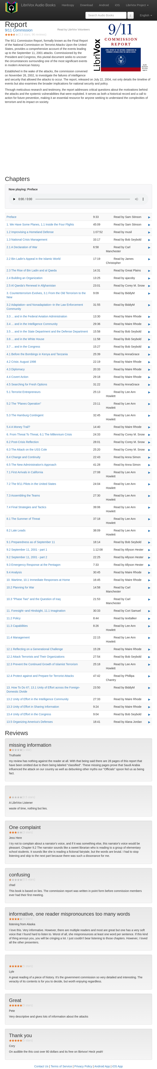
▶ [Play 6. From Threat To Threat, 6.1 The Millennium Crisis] (149, 434)
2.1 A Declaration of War (22, 247)
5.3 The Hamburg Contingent (25, 415)
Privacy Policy (83, 1066)
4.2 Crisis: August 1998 (21, 361)
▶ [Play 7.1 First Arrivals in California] (149, 472)
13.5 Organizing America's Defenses (30, 721)
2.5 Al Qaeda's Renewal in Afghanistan (31, 285)
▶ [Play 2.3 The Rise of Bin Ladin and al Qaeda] (149, 270)
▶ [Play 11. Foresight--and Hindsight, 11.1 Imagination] (149, 610)
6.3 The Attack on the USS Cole (27, 449)
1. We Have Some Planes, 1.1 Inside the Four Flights (40, 224)
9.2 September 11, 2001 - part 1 (27, 549)
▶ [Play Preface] (149, 217)
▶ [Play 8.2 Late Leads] (149, 530)
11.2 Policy (13, 618)
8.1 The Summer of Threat (23, 518)
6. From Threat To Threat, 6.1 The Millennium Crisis (39, 434)
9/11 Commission (19, 30)
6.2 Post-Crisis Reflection (23, 442)
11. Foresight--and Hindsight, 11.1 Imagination (36, 610)
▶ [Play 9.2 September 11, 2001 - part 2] (149, 557)
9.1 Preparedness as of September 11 (31, 542)
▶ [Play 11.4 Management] (149, 637)
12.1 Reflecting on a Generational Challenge (35, 649)
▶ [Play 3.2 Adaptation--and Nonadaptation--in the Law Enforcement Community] (149, 305)
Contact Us (41, 1066)
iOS (117, 5)
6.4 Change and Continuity (23, 457)
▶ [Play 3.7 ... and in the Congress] (149, 346)
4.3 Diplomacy (16, 369)
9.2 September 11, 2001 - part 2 (27, 557)
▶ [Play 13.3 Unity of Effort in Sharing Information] (149, 706)
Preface (11, 217)
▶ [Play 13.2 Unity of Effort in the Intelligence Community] (149, 699)
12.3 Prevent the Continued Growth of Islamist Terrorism (42, 664)
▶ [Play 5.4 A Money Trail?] (149, 427)
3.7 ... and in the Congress (23, 346)
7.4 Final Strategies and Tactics (26, 507)
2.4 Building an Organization (25, 278)
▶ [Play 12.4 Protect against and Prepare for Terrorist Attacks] (149, 676)
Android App (102, 1066)
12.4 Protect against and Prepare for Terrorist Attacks (40, 675)
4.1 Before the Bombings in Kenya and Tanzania (37, 354)
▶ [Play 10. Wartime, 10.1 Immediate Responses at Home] (149, 580)
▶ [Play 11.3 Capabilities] (149, 626)
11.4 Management (18, 637)
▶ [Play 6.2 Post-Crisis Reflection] (149, 442)
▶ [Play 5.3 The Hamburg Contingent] (149, 415)
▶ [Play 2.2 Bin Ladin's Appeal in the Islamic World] (149, 259)
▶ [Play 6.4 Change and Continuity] (149, 457)
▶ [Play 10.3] (149, 599)
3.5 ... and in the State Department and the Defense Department (47, 331)
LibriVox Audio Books (38, 5)
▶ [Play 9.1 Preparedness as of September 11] (149, 542)
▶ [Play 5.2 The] (149, 403)
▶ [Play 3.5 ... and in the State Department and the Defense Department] (149, 331)
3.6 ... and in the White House (25, 339)
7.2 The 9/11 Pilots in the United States (31, 483)
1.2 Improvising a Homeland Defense (30, 232)
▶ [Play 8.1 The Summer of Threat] (149, 519)
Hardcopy (68, 5)
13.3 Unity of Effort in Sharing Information (33, 706)
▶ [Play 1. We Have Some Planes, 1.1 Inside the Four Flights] (149, 224)
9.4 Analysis (14, 572)
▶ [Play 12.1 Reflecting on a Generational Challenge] (149, 649)
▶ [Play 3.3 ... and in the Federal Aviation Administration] (149, 316)
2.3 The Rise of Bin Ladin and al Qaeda (32, 270)
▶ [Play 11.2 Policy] (149, 618)
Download (86, 5)
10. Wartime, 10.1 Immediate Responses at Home (38, 579)
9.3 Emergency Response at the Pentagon (34, 564)
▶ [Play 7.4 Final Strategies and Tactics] (149, 507)
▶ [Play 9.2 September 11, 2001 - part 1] (149, 549)
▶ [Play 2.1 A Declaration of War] (149, 247)
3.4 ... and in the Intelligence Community (32, 324)
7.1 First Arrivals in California (25, 472)
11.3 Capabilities (17, 625)
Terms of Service (61, 1066)
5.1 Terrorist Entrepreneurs (23, 392)
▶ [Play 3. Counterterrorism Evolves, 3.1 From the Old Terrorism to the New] (149, 293)
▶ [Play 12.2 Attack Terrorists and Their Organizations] (149, 656)
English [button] (146, 15)
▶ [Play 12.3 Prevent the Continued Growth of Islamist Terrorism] (149, 664)
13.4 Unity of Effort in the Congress (29, 714)
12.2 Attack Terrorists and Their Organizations (36, 656)
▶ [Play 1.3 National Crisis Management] (149, 239)
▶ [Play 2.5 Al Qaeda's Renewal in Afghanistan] (149, 285)
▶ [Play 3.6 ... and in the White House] (149, 339)
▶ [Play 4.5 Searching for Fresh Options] (149, 384)
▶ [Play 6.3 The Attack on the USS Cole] (149, 449)
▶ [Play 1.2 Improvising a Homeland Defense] (149, 232)
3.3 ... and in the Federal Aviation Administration (37, 316)
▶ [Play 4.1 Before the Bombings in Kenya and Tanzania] (149, 354)
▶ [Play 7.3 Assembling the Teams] (149, 495)
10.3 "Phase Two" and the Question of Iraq (34, 599)
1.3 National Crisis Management (27, 239)
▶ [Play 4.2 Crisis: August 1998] (149, 361)
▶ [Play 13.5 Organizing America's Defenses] (149, 722)
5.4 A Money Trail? (18, 426)
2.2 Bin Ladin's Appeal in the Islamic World (34, 258)
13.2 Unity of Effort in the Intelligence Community (37, 699)
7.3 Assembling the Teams (23, 495)
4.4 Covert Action (17, 376)
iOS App (117, 1066)
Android (104, 5)
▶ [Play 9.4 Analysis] (149, 572)
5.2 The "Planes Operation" (24, 403)
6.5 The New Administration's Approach (31, 464)
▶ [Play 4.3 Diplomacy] (149, 369)
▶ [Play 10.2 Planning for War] (149, 587)
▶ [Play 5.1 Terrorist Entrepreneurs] (149, 392)
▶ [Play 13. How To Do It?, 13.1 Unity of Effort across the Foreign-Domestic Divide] (149, 687)
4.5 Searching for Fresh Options (27, 384)
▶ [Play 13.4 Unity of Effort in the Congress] (149, 714)
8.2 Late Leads (16, 530)
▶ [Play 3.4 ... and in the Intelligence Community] (149, 324)
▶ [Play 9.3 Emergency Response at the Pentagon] (149, 565)
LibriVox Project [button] (137, 5)
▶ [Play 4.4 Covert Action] (149, 377)
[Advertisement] (78, 140)
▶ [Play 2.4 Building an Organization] (149, 278)
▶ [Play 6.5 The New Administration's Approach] (149, 464)
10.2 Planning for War (20, 587)
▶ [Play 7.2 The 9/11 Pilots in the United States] (149, 484)
